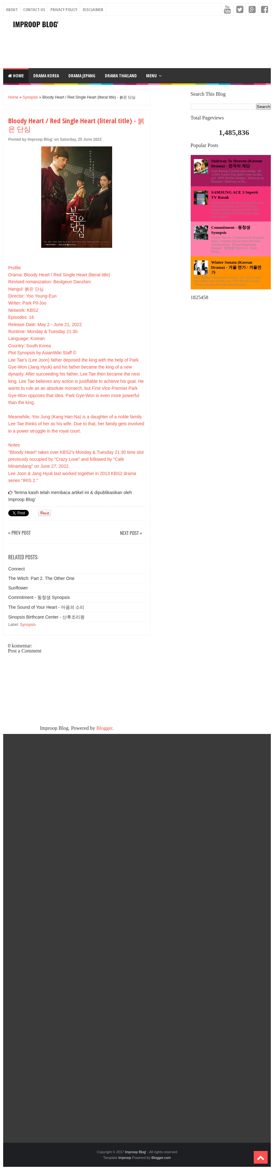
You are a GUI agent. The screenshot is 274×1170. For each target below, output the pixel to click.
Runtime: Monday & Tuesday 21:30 (43, 331)
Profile (14, 267)
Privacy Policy (63, 9)
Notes (14, 444)
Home (16, 76)
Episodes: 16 (21, 317)
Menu (151, 76)
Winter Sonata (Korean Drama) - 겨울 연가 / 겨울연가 (236, 267)
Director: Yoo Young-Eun (32, 296)
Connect (16, 568)
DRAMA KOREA (46, 76)
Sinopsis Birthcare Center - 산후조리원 (46, 617)
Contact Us (34, 9)
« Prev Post (19, 533)
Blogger (104, 728)
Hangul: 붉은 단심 (26, 289)
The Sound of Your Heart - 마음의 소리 (46, 607)
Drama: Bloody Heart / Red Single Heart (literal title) (59, 274)
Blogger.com (161, 1158)
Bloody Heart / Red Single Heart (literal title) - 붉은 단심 (76, 124)
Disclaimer (93, 9)
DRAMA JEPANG (81, 76)
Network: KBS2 (23, 310)
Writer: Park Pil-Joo (27, 302)
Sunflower (18, 587)
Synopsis (30, 97)
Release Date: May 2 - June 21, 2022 (45, 324)
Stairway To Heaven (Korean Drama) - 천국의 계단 (236, 163)
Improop (124, 1158)
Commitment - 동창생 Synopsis (39, 597)
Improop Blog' (35, 24)
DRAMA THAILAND (121, 76)
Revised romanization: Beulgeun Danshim (49, 281)
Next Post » (131, 533)
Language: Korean (26, 338)
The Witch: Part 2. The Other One (41, 578)
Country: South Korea (29, 345)
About (12, 9)
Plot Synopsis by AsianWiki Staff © (42, 352)
